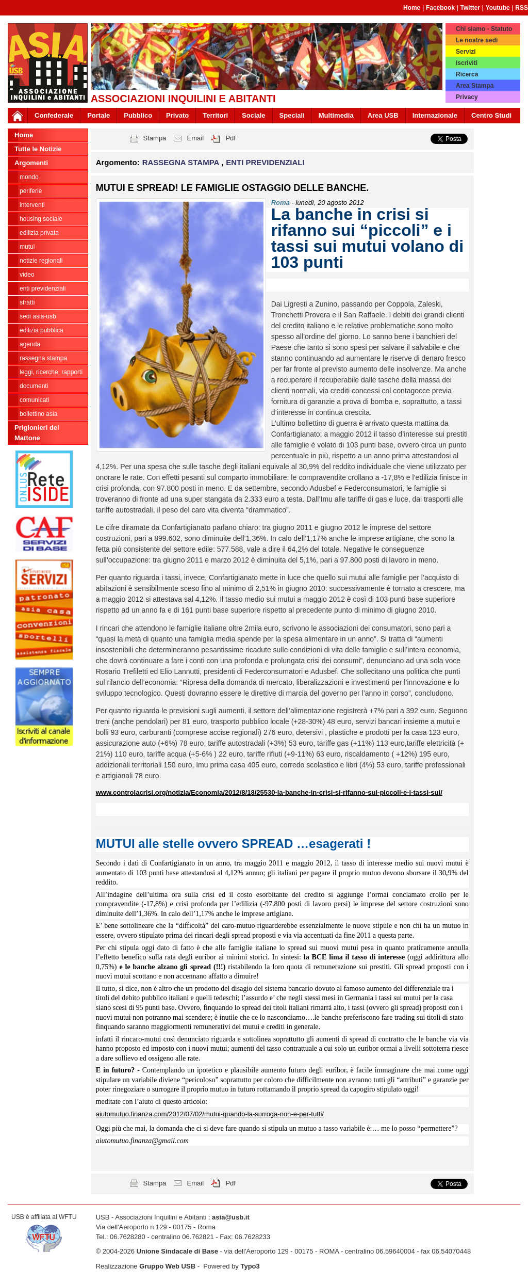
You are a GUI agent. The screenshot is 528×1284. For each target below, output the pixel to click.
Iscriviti (466, 63)
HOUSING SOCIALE (41, 218)
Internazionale (434, 115)
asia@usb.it (231, 1217)
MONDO (29, 177)
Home (411, 7)
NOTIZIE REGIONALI (41, 260)
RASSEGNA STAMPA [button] (181, 162)
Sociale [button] (254, 115)
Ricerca (467, 74)
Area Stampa (474, 85)
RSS (521, 7)
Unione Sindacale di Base (177, 1251)
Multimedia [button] (336, 115)
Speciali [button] (292, 115)
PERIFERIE (31, 191)
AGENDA (30, 344)
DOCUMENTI (34, 386)
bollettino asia (38, 414)
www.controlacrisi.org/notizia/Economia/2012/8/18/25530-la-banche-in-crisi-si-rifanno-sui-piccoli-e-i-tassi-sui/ (269, 792)
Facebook (440, 7)
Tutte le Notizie (37, 149)
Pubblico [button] (138, 115)
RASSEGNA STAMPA (43, 358)
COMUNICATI (34, 400)
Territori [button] (215, 115)
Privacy (467, 97)
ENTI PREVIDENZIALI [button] (265, 162)
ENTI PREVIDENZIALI (42, 288)
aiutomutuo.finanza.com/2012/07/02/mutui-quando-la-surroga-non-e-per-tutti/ (210, 1114)
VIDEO (27, 274)
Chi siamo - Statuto (484, 29)
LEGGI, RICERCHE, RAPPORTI (51, 372)
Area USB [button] (383, 115)
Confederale (54, 115)
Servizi (466, 51)
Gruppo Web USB (167, 1266)
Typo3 (249, 1266)
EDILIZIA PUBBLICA (41, 330)
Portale (98, 115)
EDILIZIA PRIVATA (39, 232)
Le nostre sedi (477, 40)
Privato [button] (177, 115)
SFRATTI (27, 302)
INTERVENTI (32, 204)
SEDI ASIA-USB (38, 316)
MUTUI (27, 246)
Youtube (498, 7)
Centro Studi (491, 115)
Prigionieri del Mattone (36, 433)
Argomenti (31, 163)
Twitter (470, 7)
